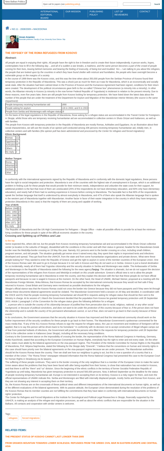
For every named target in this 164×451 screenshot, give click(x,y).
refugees (13, 418)
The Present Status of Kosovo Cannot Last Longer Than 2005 (44, 436)
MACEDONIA (40, 29)
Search (157, 4)
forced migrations (30, 418)
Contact (144, 11)
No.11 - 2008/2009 (21, 29)
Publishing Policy (96, 13)
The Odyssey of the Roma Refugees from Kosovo (41, 53)
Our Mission (73, 11)
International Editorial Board (49, 13)
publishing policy (72, 4)
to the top (10, 240)
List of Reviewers (121, 13)
